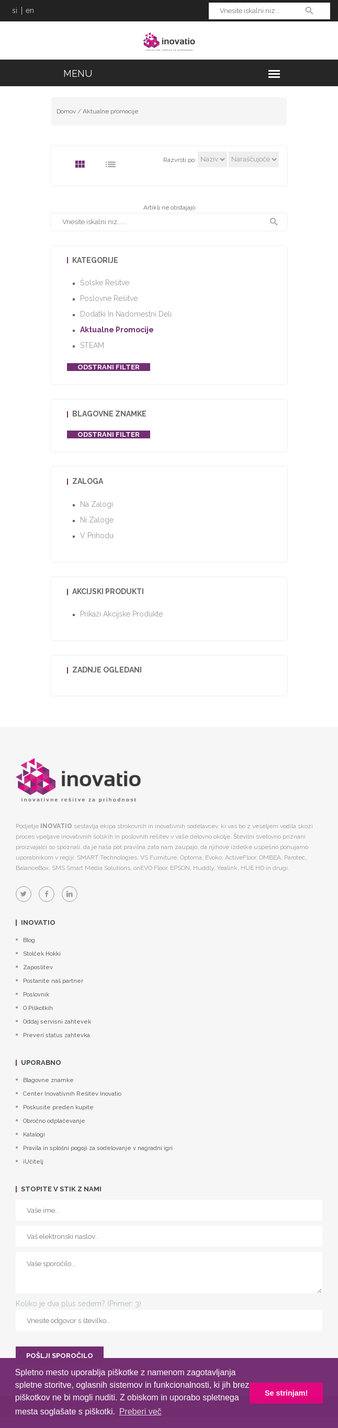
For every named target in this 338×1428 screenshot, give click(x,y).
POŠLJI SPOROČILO (59, 1356)
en (30, 10)
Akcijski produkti (108, 591)
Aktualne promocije (110, 111)
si (14, 10)
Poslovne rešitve (109, 298)
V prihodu (97, 535)
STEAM (92, 345)
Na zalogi (96, 504)
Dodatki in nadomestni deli (126, 314)
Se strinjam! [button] (286, 1393)
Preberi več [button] (140, 1411)
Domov (66, 111)
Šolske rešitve (104, 282)
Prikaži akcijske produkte (121, 614)
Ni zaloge (97, 520)
